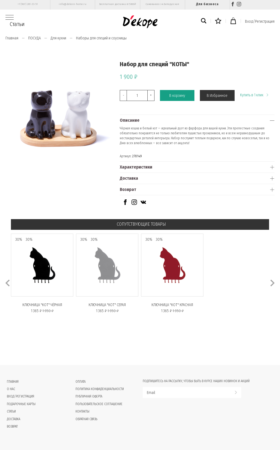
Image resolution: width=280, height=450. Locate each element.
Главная (11, 38)
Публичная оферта (88, 396)
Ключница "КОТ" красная (172, 305)
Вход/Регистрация (260, 21)
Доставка (129, 178)
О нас (11, 389)
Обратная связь (86, 419)
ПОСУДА (34, 38)
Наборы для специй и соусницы (101, 38)
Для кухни (58, 38)
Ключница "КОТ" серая (107, 305)
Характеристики (136, 167)
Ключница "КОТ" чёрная (42, 305)
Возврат (128, 189)
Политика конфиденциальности (99, 389)
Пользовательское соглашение (98, 404)
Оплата (80, 382)
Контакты (82, 411)
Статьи (17, 24)
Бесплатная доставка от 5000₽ (117, 4)
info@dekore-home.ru (72, 4)
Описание (129, 120)
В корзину (177, 95)
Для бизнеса (207, 4)
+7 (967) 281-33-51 (28, 4)
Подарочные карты (21, 404)
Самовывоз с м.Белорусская (162, 4)
